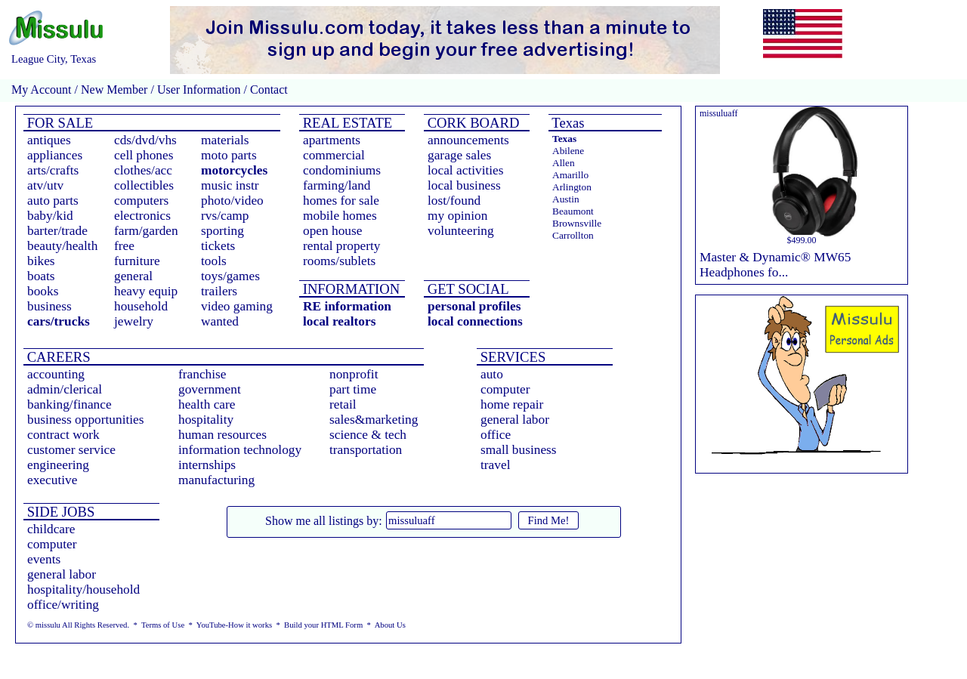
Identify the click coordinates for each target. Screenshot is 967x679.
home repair (511, 404)
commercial (334, 155)
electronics (142, 215)
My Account (41, 89)
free (124, 246)
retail (343, 404)
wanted (220, 321)
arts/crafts (53, 170)
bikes (41, 261)
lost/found (454, 200)
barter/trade (57, 231)
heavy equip (146, 291)
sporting (222, 231)
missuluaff (718, 113)
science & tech (367, 434)
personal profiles (474, 306)
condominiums (342, 170)
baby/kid (50, 215)
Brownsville (576, 223)
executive (52, 480)
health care (207, 404)
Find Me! (549, 520)
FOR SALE (58, 123)
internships (207, 465)
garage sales (459, 155)
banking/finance (69, 404)
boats (41, 276)
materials (225, 140)
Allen (563, 162)
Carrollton (573, 235)
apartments (331, 140)
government (209, 389)
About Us (390, 625)
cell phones (143, 155)
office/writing (63, 604)
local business (464, 185)
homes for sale (341, 200)
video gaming (237, 306)
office (495, 434)
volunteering (461, 231)
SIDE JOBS (58, 512)
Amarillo (570, 175)
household (141, 306)
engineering (58, 465)
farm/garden (146, 231)
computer (505, 389)
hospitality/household (83, 589)
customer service (71, 450)
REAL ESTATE (345, 123)
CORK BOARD (471, 123)
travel (495, 465)
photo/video (232, 200)
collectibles (144, 185)
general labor (514, 419)
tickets (218, 246)
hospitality (205, 419)
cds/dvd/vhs (145, 140)
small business (518, 450)
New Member (114, 89)
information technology (239, 450)
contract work (63, 434)
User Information (199, 89)
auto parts (53, 200)
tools (214, 261)
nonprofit (353, 374)
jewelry (133, 321)
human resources (222, 434)
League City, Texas (53, 59)
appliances (54, 155)
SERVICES (511, 357)
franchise (202, 374)
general (133, 276)
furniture (137, 261)
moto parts (229, 155)
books (42, 291)
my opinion (457, 215)
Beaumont (573, 211)
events (43, 559)
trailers (219, 291)
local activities (466, 170)
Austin (565, 199)
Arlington (572, 187)
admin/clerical (64, 389)
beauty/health (62, 246)
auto (491, 374)
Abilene (568, 150)
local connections (475, 321)
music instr (230, 185)
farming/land (337, 185)
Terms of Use (162, 625)
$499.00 (802, 240)
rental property (341, 246)
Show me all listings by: (323, 520)
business (49, 306)
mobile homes (340, 215)
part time (352, 389)
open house (332, 231)
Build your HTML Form (323, 625)
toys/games (230, 276)
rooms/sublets (339, 261)
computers (141, 200)
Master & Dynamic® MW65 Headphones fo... (775, 264)
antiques (49, 140)
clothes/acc (143, 170)
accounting (56, 374)
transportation (365, 450)
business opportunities (85, 419)
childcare (51, 529)
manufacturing (216, 480)
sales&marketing (373, 419)
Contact (267, 89)
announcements (468, 140)
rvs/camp (225, 215)
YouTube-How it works (234, 625)
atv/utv (45, 185)
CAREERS (57, 357)
